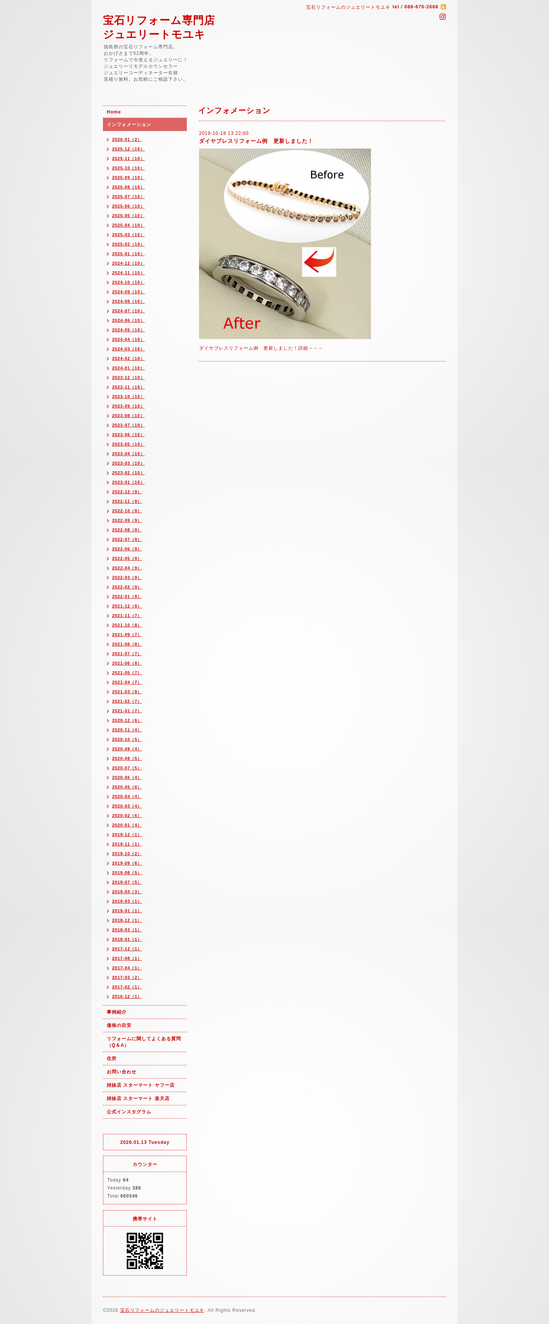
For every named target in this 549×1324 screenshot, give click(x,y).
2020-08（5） (127, 758)
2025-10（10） (128, 168)
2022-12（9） (127, 491)
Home (114, 112)
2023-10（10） (128, 396)
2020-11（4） (127, 730)
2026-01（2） (127, 139)
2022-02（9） (127, 587)
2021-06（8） (127, 663)
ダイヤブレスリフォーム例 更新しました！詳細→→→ (261, 348)
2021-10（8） (127, 625)
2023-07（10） (128, 425)
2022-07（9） (127, 539)
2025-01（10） (128, 253)
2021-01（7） (127, 710)
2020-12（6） (127, 720)
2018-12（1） (127, 920)
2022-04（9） (127, 568)
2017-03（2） (127, 977)
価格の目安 (119, 1025)
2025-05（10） (128, 215)
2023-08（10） (128, 415)
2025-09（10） (128, 177)
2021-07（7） (127, 653)
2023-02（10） (128, 472)
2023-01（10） (128, 482)
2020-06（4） (127, 777)
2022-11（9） (127, 501)
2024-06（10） (128, 320)
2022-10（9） (127, 510)
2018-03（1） (127, 929)
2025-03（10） (128, 234)
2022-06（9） (127, 549)
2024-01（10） (128, 368)
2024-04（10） (128, 339)
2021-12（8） (127, 606)
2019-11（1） (127, 844)
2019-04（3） (127, 891)
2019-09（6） (127, 863)
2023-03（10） (128, 463)
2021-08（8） (127, 644)
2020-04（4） (127, 796)
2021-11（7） (127, 615)
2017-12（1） (127, 949)
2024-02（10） (128, 358)
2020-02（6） (127, 815)
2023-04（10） (128, 453)
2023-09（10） (128, 406)
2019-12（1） (127, 834)
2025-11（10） (128, 158)
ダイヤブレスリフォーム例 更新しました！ (256, 141)
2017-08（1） (127, 958)
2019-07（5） (127, 882)
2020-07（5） (127, 768)
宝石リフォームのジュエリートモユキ (162, 1310)
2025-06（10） (128, 206)
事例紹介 (117, 1012)
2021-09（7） (127, 634)
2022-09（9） (127, 520)
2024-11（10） (128, 272)
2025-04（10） (128, 225)
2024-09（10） (128, 291)
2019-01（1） (127, 910)
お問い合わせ (121, 1072)
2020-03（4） (127, 806)
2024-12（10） (128, 263)
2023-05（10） (128, 444)
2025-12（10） (128, 149)
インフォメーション (129, 124)
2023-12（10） (128, 377)
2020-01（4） (127, 825)
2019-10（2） (127, 853)
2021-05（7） (127, 672)
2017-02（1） (127, 987)
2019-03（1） (127, 901)
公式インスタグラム (129, 1112)
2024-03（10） (128, 349)
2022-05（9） (127, 558)
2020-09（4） (127, 749)
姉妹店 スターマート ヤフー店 (141, 1085)
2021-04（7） (127, 682)
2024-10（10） (128, 282)
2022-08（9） (127, 530)
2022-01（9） (127, 596)
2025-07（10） (128, 196)
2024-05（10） (128, 330)
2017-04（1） (127, 968)
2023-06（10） (128, 434)
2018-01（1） (127, 939)
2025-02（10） (128, 244)
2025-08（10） (128, 187)
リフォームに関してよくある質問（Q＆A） (144, 1042)
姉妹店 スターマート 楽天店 (138, 1098)
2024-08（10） (128, 301)
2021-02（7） (127, 701)
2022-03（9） (127, 577)
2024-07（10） (128, 311)
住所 (112, 1058)
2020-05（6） (127, 787)
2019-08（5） (127, 872)
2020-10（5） (127, 739)
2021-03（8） (127, 691)
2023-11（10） (128, 387)
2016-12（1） (127, 996)
